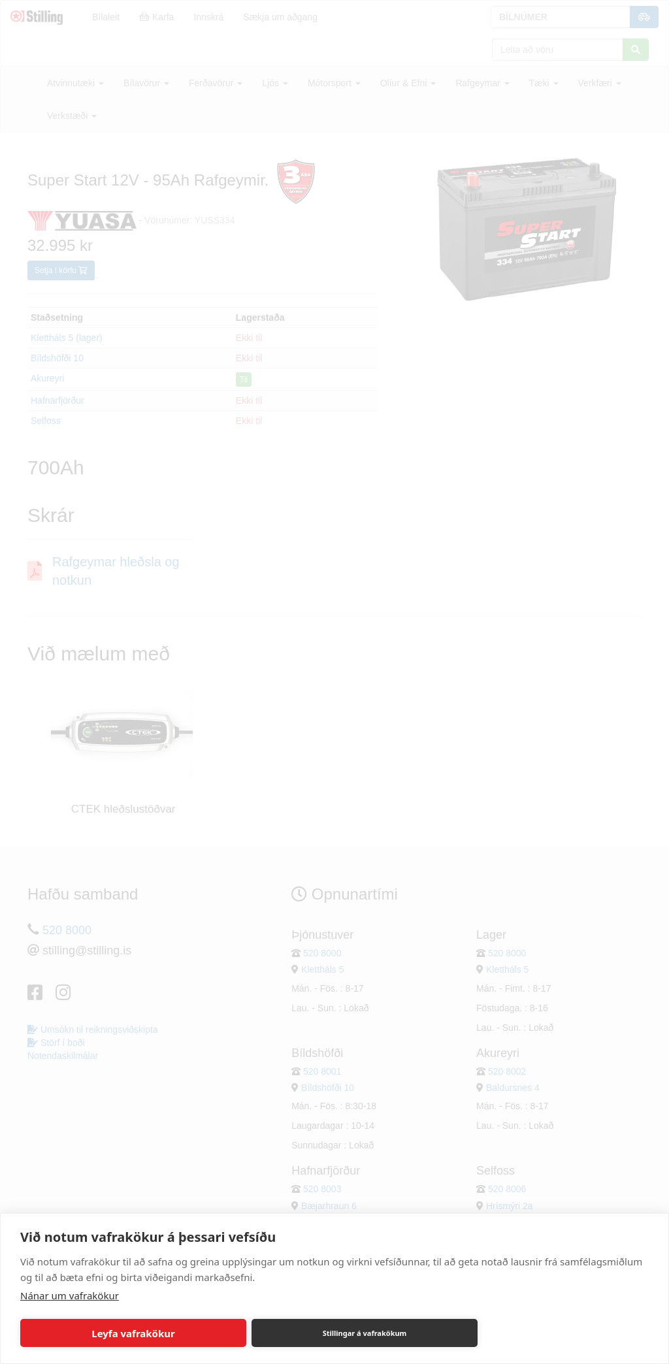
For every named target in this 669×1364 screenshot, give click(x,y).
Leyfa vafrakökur (132, 1333)
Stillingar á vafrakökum (365, 1333)
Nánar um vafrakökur (69, 1295)
